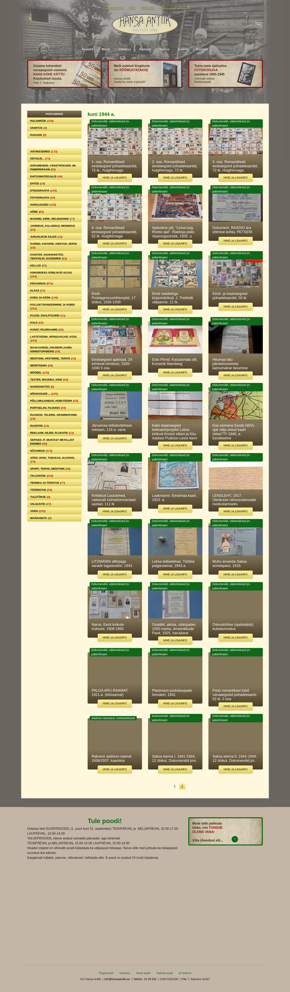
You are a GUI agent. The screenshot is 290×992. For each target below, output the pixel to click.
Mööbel (39, 372)
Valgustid (40, 503)
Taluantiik (41, 475)
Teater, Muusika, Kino (49, 379)
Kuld (36, 322)
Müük (106, 49)
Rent (132, 8)
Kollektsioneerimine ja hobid (52, 306)
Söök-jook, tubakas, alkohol (52, 459)
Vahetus (125, 49)
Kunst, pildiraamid (46, 329)
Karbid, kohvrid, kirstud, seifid (53, 245)
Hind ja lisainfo (115, 177)
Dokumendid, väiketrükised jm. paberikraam (53, 167)
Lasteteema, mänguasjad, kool (53, 338)
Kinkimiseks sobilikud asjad (51, 274)
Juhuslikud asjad (46, 236)
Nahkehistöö (42, 386)
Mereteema (41, 365)
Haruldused (43, 204)
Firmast (145, 49)
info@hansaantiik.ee (117, 979)
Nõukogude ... (44, 393)
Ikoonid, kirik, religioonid (52, 218)
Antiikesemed (43, 151)
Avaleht (87, 49)
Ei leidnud (185, 973)
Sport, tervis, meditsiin (50, 468)
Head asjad (143, 973)
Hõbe (37, 211)
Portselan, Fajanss (48, 407)
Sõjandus (41, 450)
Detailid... (40, 158)
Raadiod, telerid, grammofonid (53, 416)
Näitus (164, 49)
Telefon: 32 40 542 (144, 979)
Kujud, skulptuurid (47, 315)
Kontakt (202, 49)
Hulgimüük (41, 120)
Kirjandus (41, 283)
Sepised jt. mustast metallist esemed (52, 441)
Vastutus (124, 973)
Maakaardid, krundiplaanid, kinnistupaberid (51, 349)
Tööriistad (41, 489)
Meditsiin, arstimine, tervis (53, 358)
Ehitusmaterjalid (46, 176)
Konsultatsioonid (112, 8)
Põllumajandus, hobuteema (54, 400)
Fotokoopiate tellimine (174, 8)
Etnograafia (43, 190)
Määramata (40, 518)
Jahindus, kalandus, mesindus (52, 227)
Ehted (37, 183)
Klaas (37, 290)
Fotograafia (42, 197)
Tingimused (106, 973)
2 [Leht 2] (182, 786)
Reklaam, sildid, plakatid (52, 432)
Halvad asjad (164, 973)
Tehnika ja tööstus (47, 482)
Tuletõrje (40, 496)
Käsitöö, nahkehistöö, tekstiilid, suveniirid (48, 256)
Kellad (38, 265)
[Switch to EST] (30, 21)
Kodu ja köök (44, 297)
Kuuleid (38, 134)
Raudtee (39, 425)
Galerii (183, 49)
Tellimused (147, 8)
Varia (37, 511)
